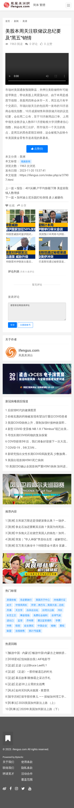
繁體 (42, 5)
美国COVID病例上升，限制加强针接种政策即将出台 (40, 422)
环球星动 (14, 659)
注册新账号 (25, 325)
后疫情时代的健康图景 (22, 410)
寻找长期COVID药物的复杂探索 (27, 435)
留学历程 (14, 696)
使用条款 (27, 762)
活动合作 (27, 773)
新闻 (16, 21)
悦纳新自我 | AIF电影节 (35, 659)
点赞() (37, 148)
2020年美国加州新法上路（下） (40, 709)
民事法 (12, 703)
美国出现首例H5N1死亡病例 (26, 460)
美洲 (24, 21)
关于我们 (8, 762)
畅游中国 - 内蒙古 (19, 653)
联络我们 (8, 767)
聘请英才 (8, 773)
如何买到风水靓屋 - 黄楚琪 (32, 690)
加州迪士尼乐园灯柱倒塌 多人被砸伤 (40, 197)
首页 (7, 21)
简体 (36, 5)
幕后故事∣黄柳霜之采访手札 (33, 678)
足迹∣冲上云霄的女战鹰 (30, 684)
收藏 (10, 205)
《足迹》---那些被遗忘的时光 (34, 671)
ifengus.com (29, 350)
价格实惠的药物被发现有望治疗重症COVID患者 (37, 416)
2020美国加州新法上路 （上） (37, 703)
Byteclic (19, 757)
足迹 (11, 665)
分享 (21, 205)
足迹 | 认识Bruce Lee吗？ (31, 665)
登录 (12, 325)
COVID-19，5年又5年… (22, 447)
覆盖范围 (27, 779)
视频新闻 (25, 161)
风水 (11, 690)
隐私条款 (27, 767)
